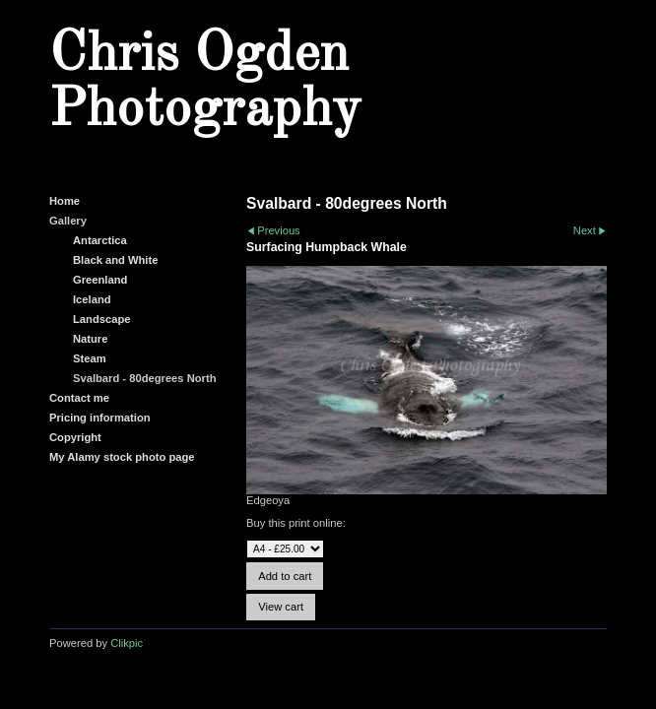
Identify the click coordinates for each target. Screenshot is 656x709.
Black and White (115, 260)
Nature (90, 339)
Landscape (101, 319)
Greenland (100, 280)
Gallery (68, 220)
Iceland (92, 299)
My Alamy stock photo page (122, 457)
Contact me (79, 398)
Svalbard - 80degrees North (145, 378)
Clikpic (126, 643)
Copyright (75, 437)
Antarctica (100, 240)
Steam (89, 358)
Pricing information (100, 417)
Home (64, 201)
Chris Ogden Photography (205, 83)
